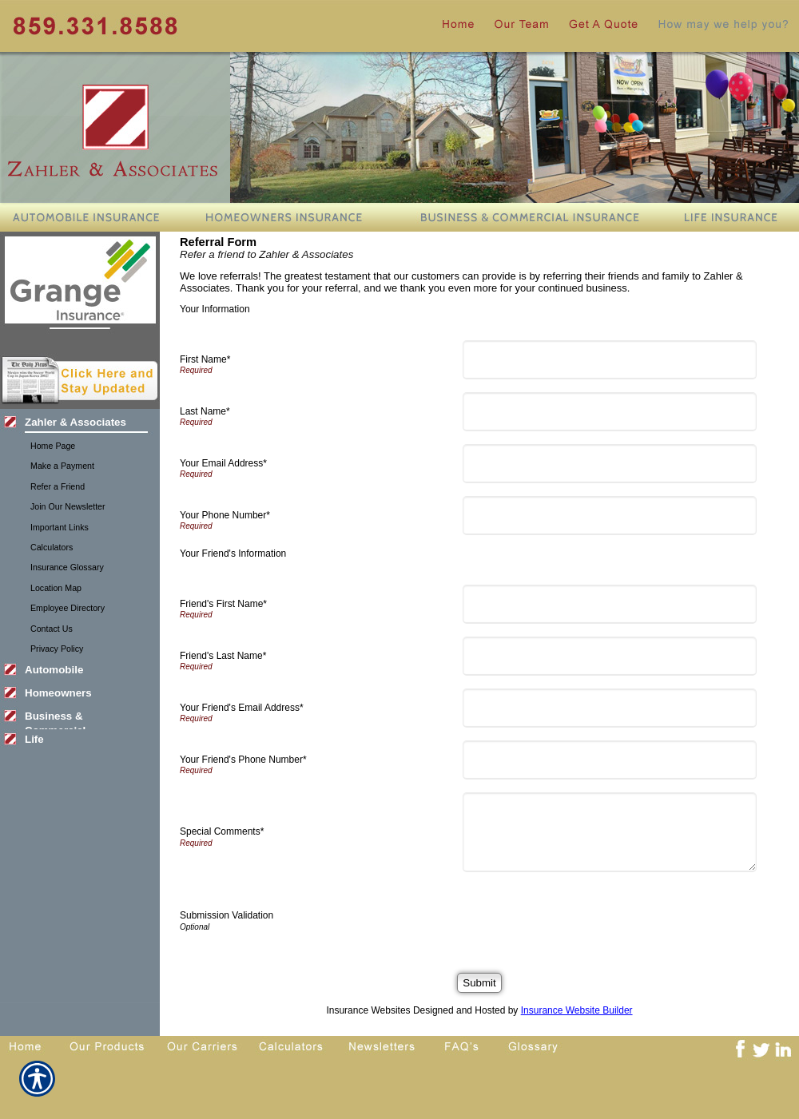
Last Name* (205, 411)
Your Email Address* (223, 463)
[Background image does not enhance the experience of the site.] (80, 423)
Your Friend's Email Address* (242, 707)
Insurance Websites (368, 1010)
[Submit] (479, 983)
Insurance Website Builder (577, 1010)
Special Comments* (222, 831)
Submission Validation (226, 915)
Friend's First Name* (223, 603)
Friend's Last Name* (223, 655)
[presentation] (589, 916)
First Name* (205, 359)
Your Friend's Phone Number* (243, 759)
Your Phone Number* (225, 515)
